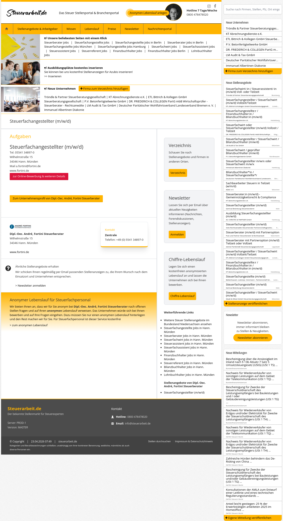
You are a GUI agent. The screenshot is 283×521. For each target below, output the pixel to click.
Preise (112, 29)
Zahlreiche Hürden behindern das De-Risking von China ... (250, 459)
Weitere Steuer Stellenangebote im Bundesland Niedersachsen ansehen (188, 322)
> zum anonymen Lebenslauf (29, 325)
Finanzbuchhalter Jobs (127, 51)
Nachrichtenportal (160, 29)
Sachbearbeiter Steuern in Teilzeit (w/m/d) (248, 184)
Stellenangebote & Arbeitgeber (37, 29)
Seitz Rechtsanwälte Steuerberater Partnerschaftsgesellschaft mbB (253, 227)
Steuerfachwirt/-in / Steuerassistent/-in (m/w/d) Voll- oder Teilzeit (251, 90)
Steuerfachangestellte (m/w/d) (245, 276)
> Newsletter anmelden (30, 285)
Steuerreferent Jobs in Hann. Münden (188, 363)
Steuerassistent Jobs (62, 51)
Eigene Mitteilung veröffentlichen (248, 518)
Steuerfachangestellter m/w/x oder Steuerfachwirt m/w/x (249, 162)
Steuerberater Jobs (56, 42)
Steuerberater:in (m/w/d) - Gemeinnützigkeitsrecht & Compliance (251, 195)
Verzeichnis (177, 173)
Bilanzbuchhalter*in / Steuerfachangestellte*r (241, 173)
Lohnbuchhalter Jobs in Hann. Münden (189, 375)
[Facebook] (215, 6)
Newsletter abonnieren (253, 338)
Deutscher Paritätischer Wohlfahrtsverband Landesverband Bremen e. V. (166, 105)
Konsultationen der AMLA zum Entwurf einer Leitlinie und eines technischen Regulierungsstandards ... (251, 493)
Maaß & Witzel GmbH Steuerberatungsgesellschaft (246, 299)
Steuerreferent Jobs (94, 51)
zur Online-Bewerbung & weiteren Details (39, 176)
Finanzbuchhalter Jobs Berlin (166, 51)
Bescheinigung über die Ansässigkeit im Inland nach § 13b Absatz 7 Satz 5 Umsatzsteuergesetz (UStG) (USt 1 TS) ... (252, 362)
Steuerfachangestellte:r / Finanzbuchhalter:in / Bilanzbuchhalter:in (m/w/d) (244, 114)
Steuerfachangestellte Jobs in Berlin (138, 42)
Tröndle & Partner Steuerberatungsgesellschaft (75, 97)
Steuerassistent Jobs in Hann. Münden (189, 343)
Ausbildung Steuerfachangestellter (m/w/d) (248, 214)
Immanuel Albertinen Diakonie (64, 110)
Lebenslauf (92, 29)
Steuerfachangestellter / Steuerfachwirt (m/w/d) (251, 293)
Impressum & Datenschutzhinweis (194, 441)
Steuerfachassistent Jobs (199, 46)
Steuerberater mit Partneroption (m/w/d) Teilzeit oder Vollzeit (252, 241)
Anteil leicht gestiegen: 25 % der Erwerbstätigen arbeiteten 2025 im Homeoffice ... (248, 507)
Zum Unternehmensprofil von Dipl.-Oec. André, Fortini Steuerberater (56, 198)
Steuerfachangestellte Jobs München (68, 46)
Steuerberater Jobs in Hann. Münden (188, 336)
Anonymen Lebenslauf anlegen (148, 13)
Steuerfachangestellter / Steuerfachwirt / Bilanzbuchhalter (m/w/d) (252, 140)
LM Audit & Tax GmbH (101, 105)
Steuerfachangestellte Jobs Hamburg (122, 46)
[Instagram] (209, 6)
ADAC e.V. (230, 189)
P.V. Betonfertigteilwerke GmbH (105, 101)
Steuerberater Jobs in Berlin (185, 42)
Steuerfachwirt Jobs (164, 46)
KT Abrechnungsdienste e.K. (127, 97)
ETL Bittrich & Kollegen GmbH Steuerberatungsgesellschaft (249, 106)
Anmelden (177, 234)
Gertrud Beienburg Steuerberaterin (240, 208)
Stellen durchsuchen (159, 441)
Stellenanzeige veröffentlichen (246, 303)
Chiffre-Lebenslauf (182, 296)
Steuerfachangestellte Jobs (92, 42)
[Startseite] (27, 13)
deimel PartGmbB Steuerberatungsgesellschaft (245, 246)
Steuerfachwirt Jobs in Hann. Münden (188, 340)
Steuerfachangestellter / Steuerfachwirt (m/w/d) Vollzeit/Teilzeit (251, 101)
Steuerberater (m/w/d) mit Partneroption (252, 232)
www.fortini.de (19, 252)
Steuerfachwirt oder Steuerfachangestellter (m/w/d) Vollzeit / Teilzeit (252, 128)
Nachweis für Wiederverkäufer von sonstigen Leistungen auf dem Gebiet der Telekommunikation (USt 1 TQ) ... (250, 376)
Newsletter (132, 29)
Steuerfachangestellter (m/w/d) (184, 392)
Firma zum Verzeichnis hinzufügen (104, 88)
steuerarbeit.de (67, 441)
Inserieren (55, 76)
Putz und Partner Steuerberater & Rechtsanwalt (245, 235)
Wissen (71, 29)
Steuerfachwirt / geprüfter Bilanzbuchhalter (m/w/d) (243, 151)
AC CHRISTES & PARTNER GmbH (239, 219)
